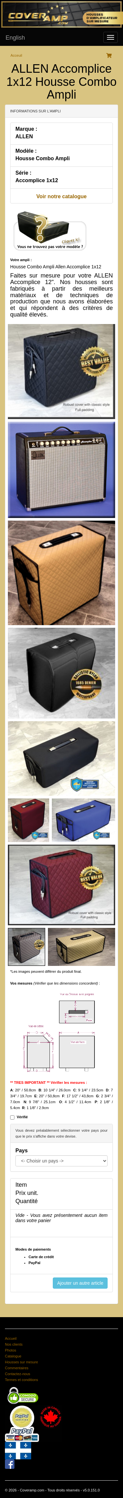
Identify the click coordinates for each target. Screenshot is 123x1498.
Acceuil (16, 55)
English (15, 37)
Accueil (10, 1338)
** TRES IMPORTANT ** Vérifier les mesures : (48, 1083)
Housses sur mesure (21, 1362)
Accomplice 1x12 (36, 180)
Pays (21, 1150)
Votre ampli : (21, 260)
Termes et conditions (21, 1380)
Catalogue (13, 1356)
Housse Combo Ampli (42, 158)
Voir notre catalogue (61, 196)
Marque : (26, 129)
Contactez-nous (17, 1374)
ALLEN (24, 136)
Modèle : (26, 151)
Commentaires (17, 1368)
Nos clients (14, 1344)
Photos (10, 1350)
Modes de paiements (33, 1249)
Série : (23, 173)
